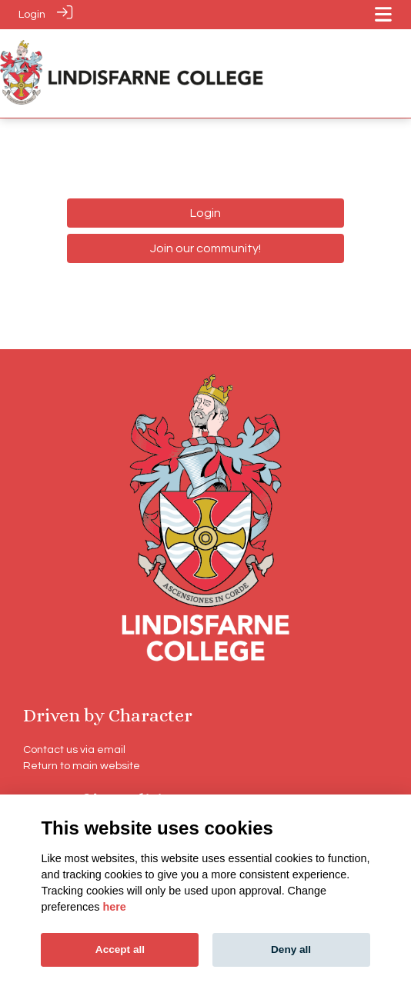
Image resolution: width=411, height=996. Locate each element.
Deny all (291, 949)
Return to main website (81, 765)
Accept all (120, 949)
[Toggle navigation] (383, 14)
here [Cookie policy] (113, 907)
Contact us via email (74, 748)
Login (31, 14)
